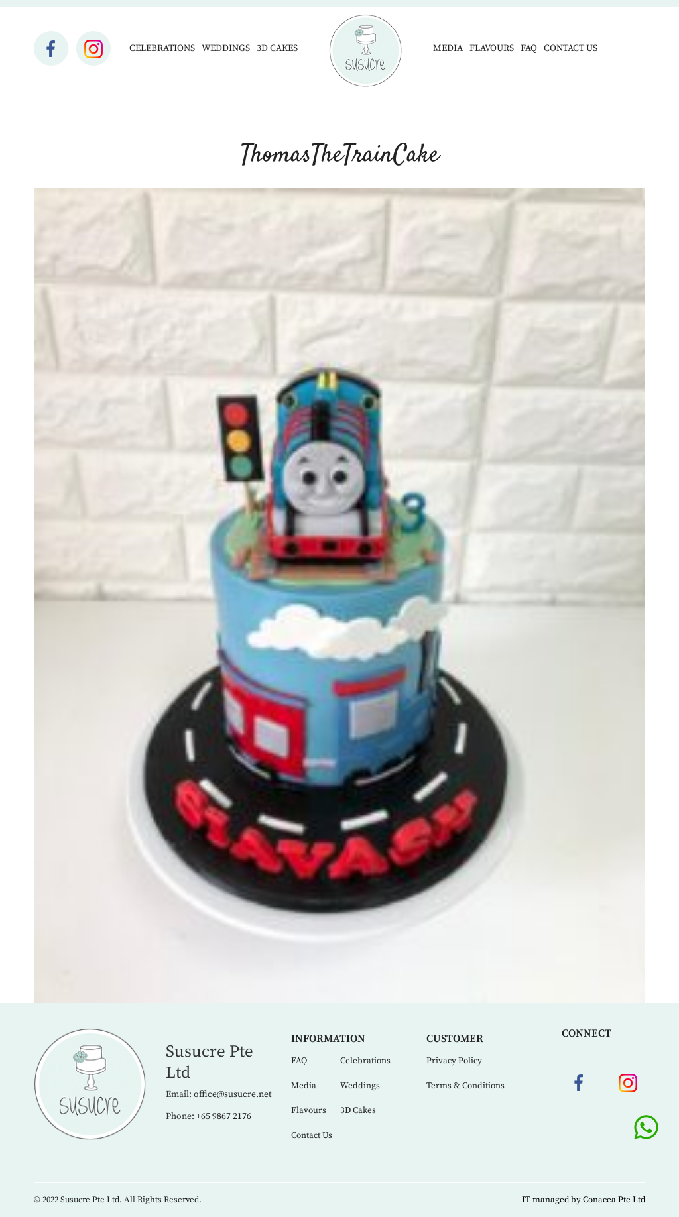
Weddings (226, 48)
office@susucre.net (232, 1094)
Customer (454, 1038)
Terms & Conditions (465, 1085)
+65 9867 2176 (223, 1116)
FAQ (529, 48)
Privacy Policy (454, 1060)
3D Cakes (277, 48)
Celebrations (162, 48)
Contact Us (570, 48)
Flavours (491, 48)
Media (448, 48)
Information (328, 1038)
